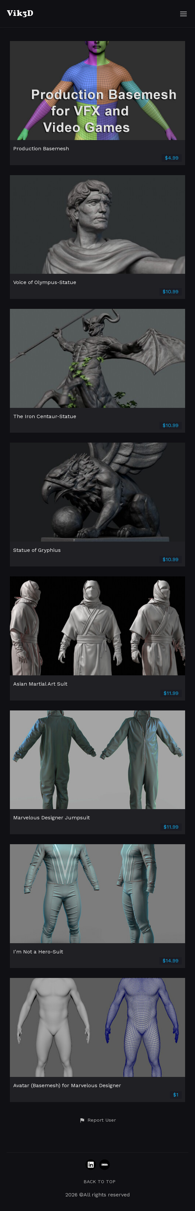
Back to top (99, 1181)
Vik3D (20, 14)
